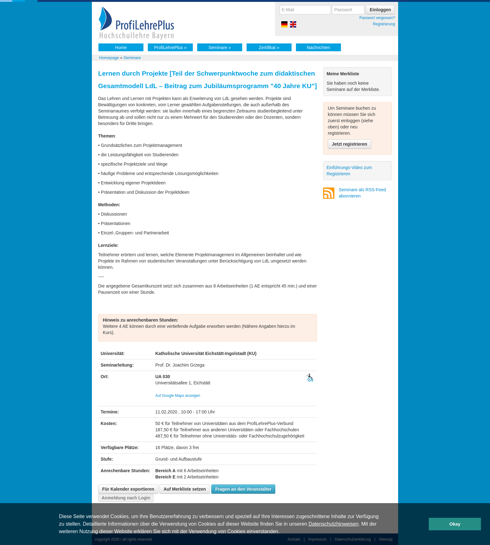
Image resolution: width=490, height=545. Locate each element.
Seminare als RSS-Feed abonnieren (362, 192)
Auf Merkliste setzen (184, 489)
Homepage (109, 57)
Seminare (219, 47)
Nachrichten (318, 47)
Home (121, 47)
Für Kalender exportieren (128, 489)
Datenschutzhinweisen (333, 524)
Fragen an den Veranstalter (243, 489)
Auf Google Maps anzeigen (177, 395)
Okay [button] (454, 524)
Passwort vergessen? (377, 18)
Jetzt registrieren (349, 144)
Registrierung (384, 24)
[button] (282, 532)
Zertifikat (269, 47)
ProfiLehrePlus (170, 47)
